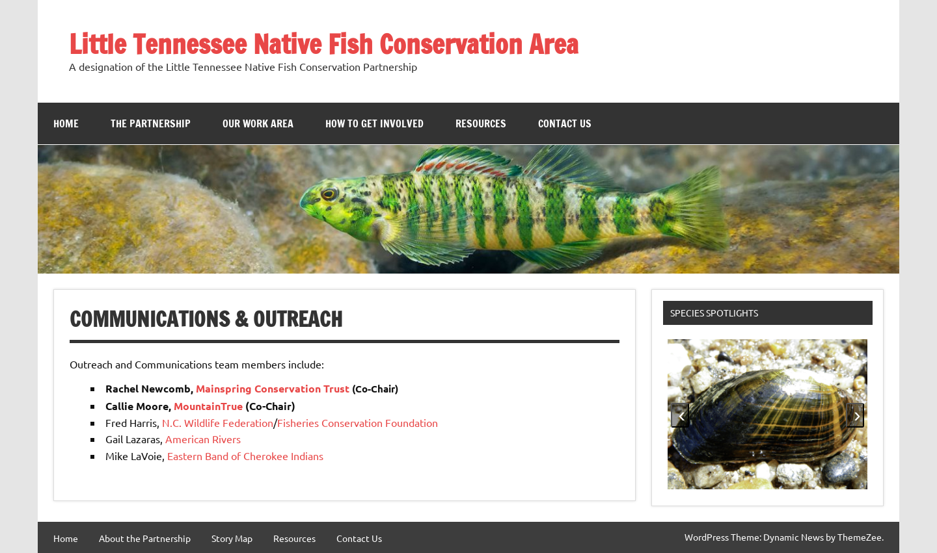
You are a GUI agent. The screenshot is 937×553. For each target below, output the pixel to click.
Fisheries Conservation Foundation (357, 422)
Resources (480, 123)
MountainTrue (208, 406)
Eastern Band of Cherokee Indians (245, 455)
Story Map (231, 538)
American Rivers (203, 438)
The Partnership (151, 123)
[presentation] (680, 415)
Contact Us (564, 123)
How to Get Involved (374, 123)
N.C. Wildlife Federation (217, 422)
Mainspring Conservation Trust (272, 388)
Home (66, 123)
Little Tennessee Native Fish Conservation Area (323, 43)
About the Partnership (145, 538)
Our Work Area (258, 123)
